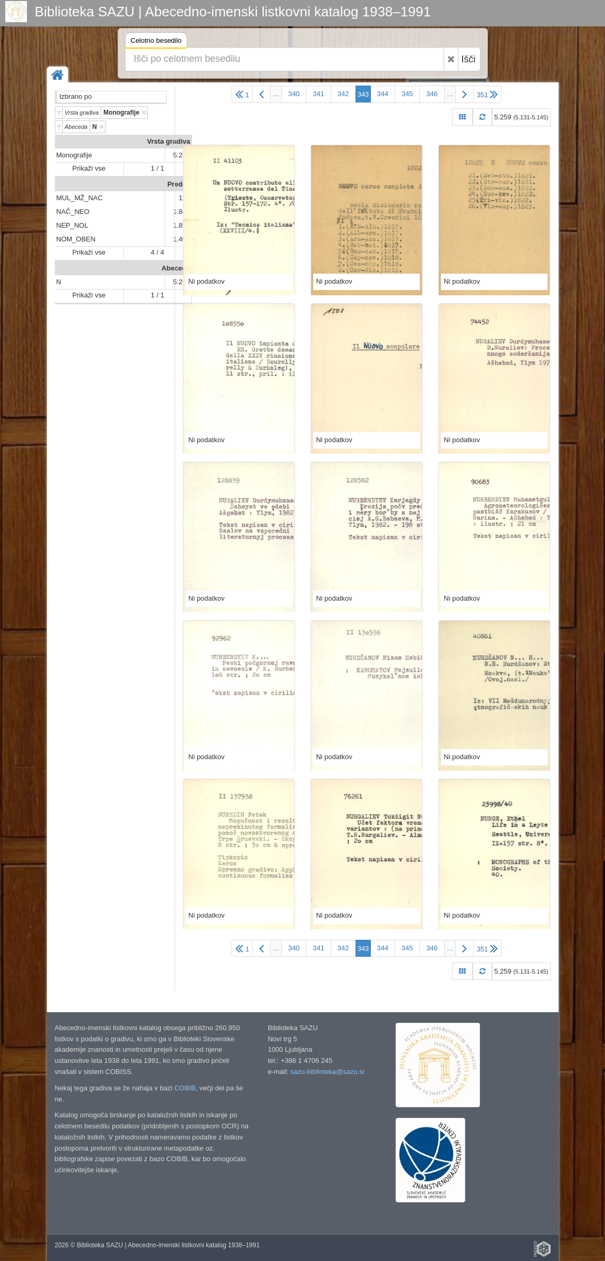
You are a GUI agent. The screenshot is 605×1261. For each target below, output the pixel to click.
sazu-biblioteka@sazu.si (327, 1072)
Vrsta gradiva (168, 141)
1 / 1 (157, 168)
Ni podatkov (206, 281)
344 (383, 94)
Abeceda (175, 268)
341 (318, 94)
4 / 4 (157, 252)
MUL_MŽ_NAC (79, 198)
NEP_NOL (72, 225)
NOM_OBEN (75, 239)
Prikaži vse (88, 168)
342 (343, 94)
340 (294, 94)
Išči (469, 59)
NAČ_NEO (73, 212)
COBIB (184, 1088)
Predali (178, 184)
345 (407, 94)
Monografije (74, 155)
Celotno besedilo (156, 42)
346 (432, 94)
